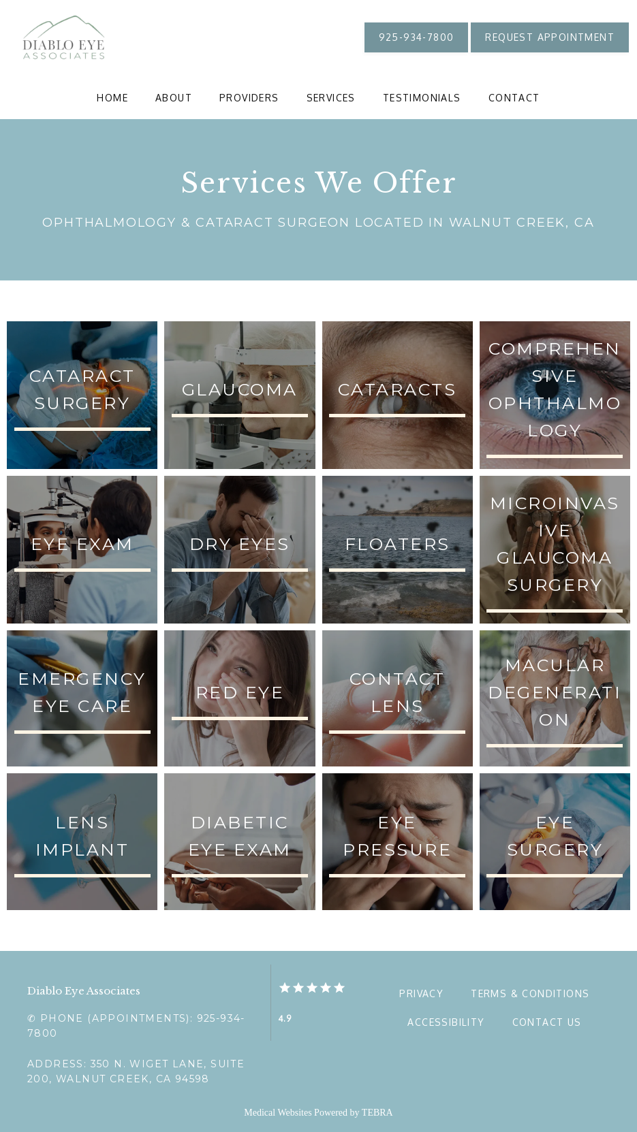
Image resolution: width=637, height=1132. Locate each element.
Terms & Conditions (530, 993)
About (173, 97)
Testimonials (422, 97)
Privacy (421, 993)
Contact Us (547, 1022)
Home (112, 97)
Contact (514, 97)
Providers (249, 97)
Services (331, 97)
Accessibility (445, 1022)
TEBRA (377, 1112)
